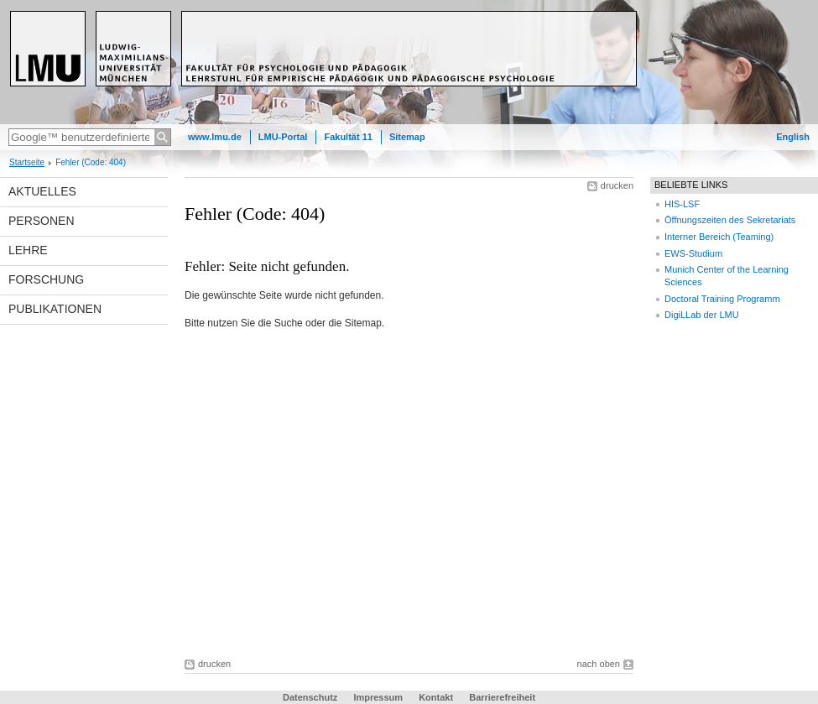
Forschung (46, 279)
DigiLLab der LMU (701, 315)
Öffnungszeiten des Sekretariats (729, 220)
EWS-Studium (693, 253)
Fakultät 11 (348, 137)
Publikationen (55, 308)
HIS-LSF (682, 204)
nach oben (598, 664)
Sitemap (407, 137)
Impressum (378, 697)
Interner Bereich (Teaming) (719, 237)
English (793, 137)
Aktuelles (42, 191)
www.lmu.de (215, 137)
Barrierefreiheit (502, 697)
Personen (41, 220)
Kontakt (436, 697)
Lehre (28, 250)
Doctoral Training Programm (722, 299)
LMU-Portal (283, 137)
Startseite (26, 162)
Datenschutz (310, 697)
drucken (617, 185)
